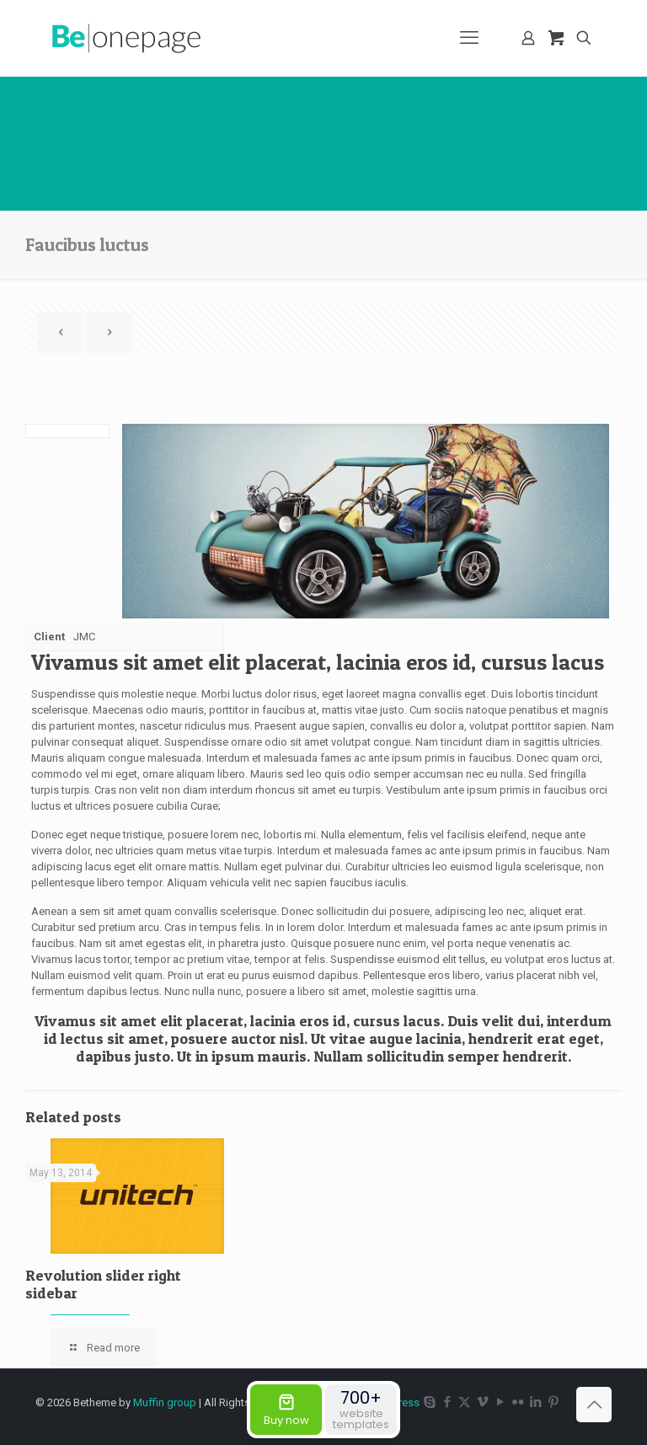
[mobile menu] (469, 38)
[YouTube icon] (500, 1402)
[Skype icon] (429, 1402)
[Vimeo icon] (482, 1402)
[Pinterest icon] (553, 1402)
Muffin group (164, 1402)
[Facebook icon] (447, 1402)
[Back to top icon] (594, 1404)
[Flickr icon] (517, 1402)
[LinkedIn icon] (535, 1402)
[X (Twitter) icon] (464, 1402)
